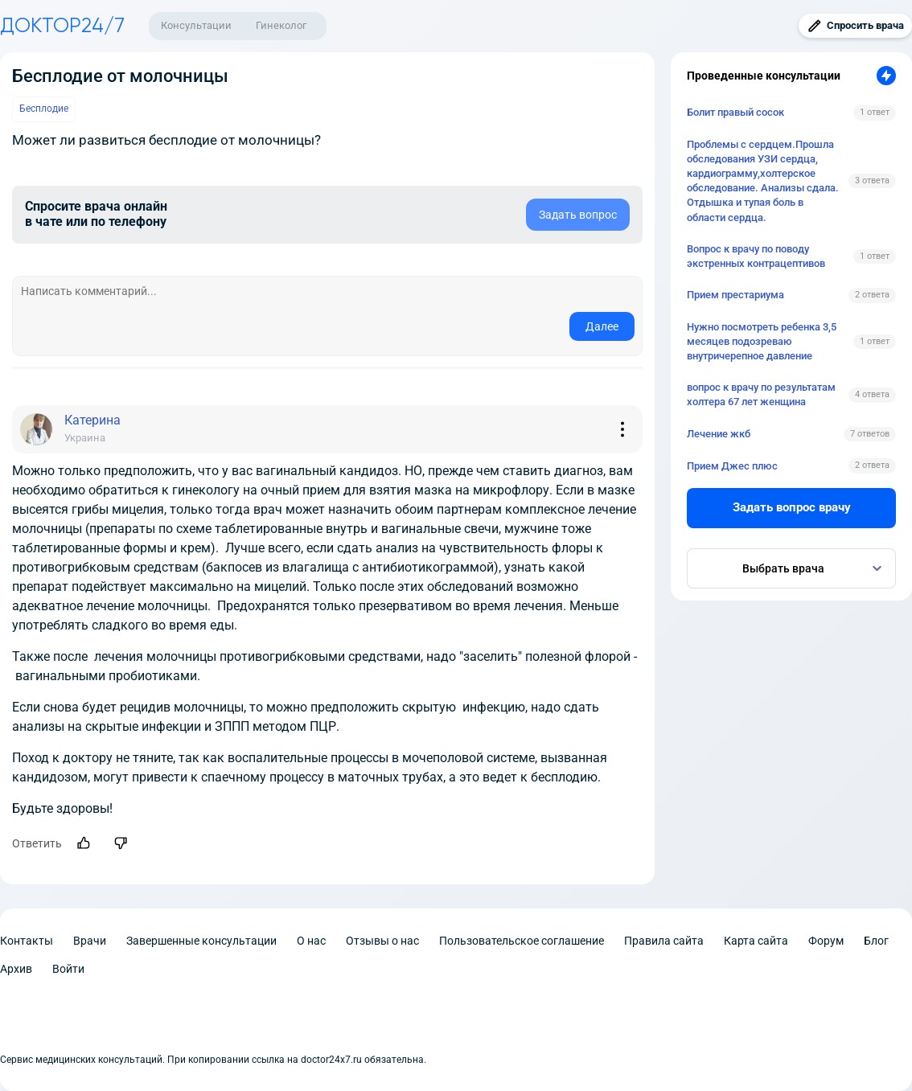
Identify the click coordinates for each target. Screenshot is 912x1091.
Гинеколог (281, 25)
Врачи (89, 940)
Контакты (26, 940)
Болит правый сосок (735, 112)
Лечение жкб (718, 434)
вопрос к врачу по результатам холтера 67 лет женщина (761, 394)
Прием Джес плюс (732, 466)
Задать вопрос (578, 214)
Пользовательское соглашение (521, 940)
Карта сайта (756, 940)
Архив (16, 968)
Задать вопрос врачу (792, 507)
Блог (876, 940)
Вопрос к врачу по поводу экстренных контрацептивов (756, 256)
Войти (68, 968)
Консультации (196, 25)
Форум (826, 940)
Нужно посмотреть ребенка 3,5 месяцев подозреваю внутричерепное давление (761, 341)
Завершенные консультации (201, 940)
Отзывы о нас (382, 940)
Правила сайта (664, 940)
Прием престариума (735, 295)
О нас (311, 940)
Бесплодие (43, 108)
